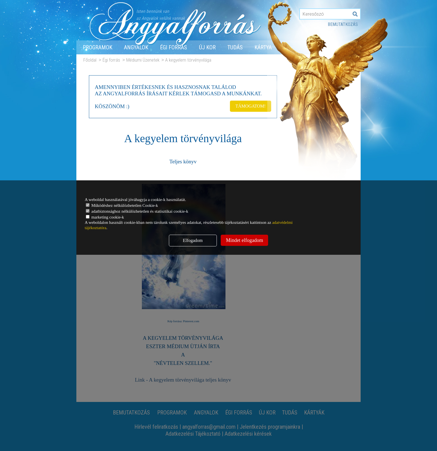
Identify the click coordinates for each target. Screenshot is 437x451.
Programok (97, 47)
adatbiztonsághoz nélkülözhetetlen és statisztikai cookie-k (137, 211)
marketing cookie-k (105, 217)
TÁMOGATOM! (250, 105)
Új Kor (207, 47)
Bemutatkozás (343, 24)
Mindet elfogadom (244, 240)
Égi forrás (173, 47)
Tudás (235, 47)
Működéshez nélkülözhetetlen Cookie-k (122, 205)
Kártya (263, 47)
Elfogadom (193, 240)
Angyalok (136, 47)
